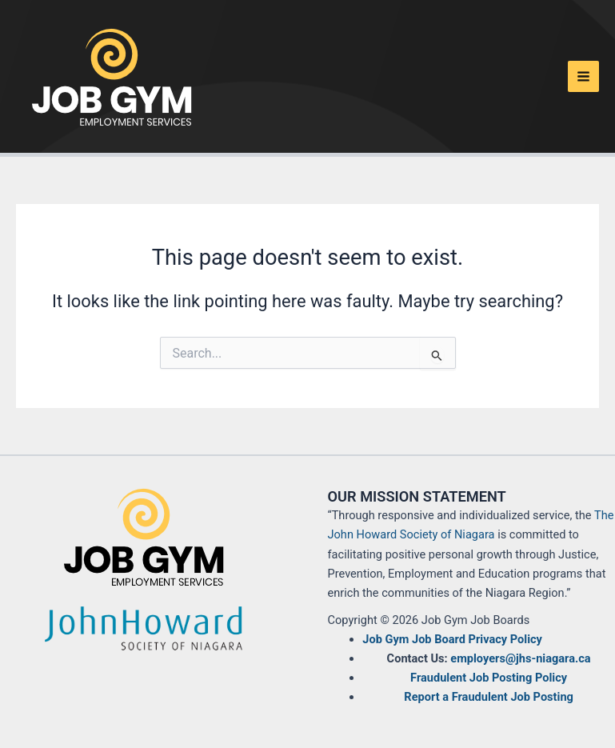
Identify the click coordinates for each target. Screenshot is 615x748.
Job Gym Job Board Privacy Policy (452, 639)
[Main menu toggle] (583, 76)
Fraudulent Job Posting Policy (488, 677)
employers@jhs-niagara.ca (520, 658)
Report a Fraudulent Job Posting (488, 697)
